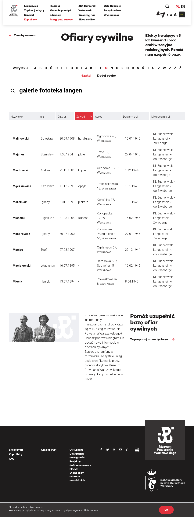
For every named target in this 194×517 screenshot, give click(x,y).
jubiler (82, 154)
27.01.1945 (132, 234)
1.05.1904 (66, 154)
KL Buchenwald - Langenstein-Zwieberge (164, 138)
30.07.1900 (67, 234)
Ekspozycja (31, 6)
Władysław (48, 265)
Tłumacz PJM (47, 449)
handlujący (85, 138)
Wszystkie (20, 68)
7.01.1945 (131, 202)
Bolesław (47, 138)
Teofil (44, 250)
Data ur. (62, 116)
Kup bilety (30, 19)
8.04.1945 (131, 281)
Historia (55, 6)
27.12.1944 (132, 250)
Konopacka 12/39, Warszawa (105, 218)
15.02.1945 (132, 218)
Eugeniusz (47, 218)
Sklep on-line (86, 19)
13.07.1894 (67, 281)
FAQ (11, 458)
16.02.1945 (132, 265)
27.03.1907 (67, 250)
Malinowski (21, 138)
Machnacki (20, 170)
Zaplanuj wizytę (34, 10)
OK (166, 510)
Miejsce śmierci (160, 116)
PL (177, 6)
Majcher (18, 154)
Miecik (17, 281)
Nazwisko (17, 116)
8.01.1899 (66, 202)
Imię (41, 116)
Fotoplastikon (112, 10)
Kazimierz (47, 186)
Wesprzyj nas (86, 15)
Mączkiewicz (22, 186)
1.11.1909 (66, 186)
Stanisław (47, 154)
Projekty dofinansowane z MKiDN (80, 465)
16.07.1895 (67, 265)
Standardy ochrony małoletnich (77, 476)
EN (183, 6)
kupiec (82, 170)
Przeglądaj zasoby (61, 19)
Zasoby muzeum (26, 35)
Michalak (19, 218)
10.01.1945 (132, 138)
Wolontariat (86, 10)
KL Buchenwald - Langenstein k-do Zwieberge (164, 154)
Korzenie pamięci (60, 10)
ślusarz (83, 218)
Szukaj (86, 75)
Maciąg (18, 250)
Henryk (45, 281)
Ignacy (45, 202)
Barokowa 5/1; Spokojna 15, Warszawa (107, 265)
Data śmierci (130, 116)
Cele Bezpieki (112, 6)
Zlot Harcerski (87, 6)
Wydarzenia (111, 15)
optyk (82, 186)
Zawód (80, 116)
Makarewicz (21, 234)
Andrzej (46, 170)
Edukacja (55, 15)
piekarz (83, 202)
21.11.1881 (67, 170)
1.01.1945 (131, 186)
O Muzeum (76, 449)
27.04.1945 (132, 154)
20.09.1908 (67, 138)
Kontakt (29, 15)
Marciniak (20, 202)
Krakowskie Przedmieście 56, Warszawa (106, 233)
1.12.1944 (131, 170)
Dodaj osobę (106, 75)
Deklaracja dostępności (77, 455)
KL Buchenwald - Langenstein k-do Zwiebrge (164, 170)
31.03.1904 (67, 218)
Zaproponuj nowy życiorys (149, 339)
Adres (98, 116)
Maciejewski (22, 265)
